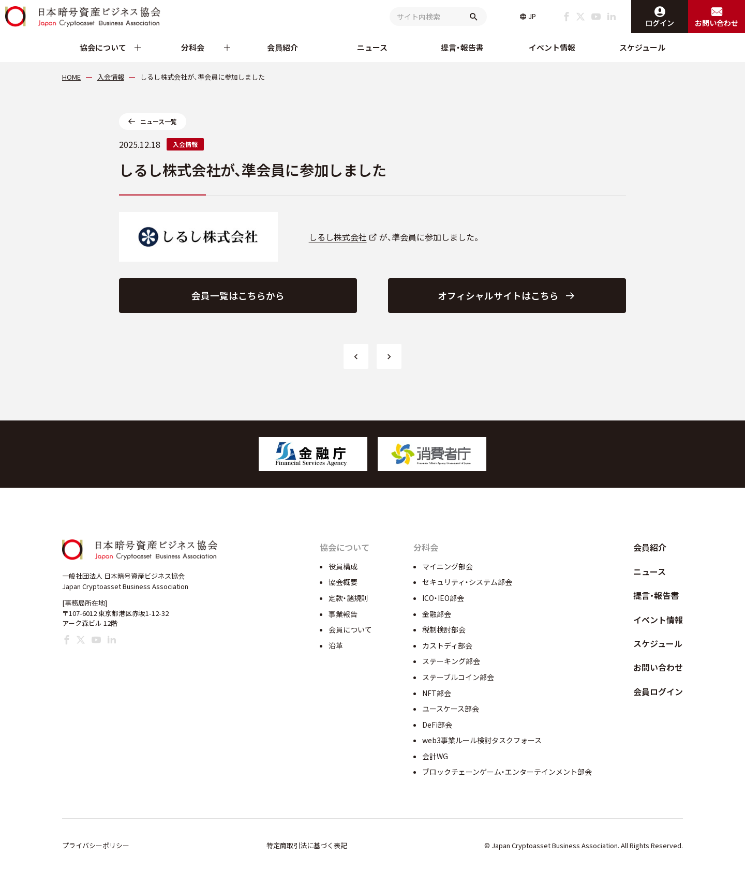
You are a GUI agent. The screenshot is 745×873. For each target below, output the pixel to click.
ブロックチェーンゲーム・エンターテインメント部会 (507, 771)
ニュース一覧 (158, 121)
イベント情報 (552, 47)
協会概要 (343, 582)
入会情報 (185, 144)
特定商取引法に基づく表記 (306, 845)
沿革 (336, 645)
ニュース (372, 47)
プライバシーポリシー (95, 845)
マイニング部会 (447, 566)
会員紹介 (282, 47)
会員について (350, 629)
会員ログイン (658, 691)
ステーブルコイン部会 (458, 677)
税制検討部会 (444, 629)
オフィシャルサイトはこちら (498, 295)
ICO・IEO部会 (443, 598)
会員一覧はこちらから (238, 295)
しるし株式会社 (338, 237)
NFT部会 (436, 693)
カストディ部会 (447, 645)
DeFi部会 (437, 724)
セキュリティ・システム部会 (467, 582)
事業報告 (343, 614)
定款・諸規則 (348, 598)
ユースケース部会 (450, 708)
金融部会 (436, 614)
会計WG (435, 756)
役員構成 (343, 566)
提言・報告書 (462, 47)
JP (532, 16)
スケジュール (642, 47)
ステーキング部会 (451, 661)
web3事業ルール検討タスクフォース (482, 740)
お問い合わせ (658, 667)
